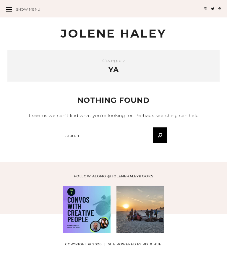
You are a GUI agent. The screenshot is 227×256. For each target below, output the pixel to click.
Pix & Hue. (152, 244)
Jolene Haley (113, 33)
